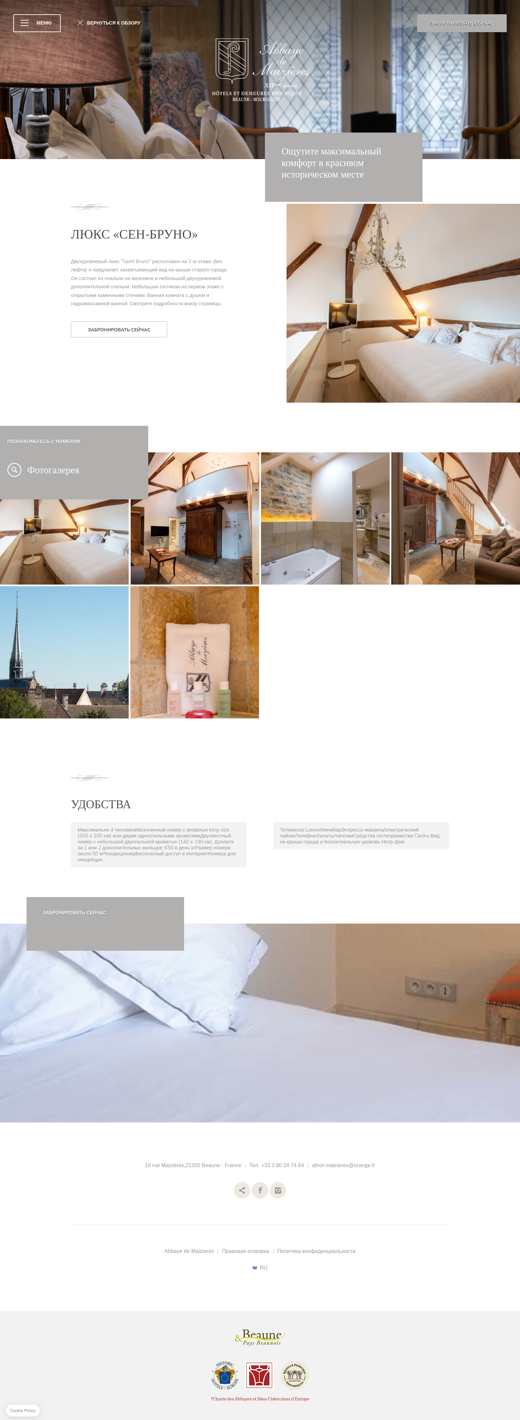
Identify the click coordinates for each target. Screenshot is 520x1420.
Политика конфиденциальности (316, 1251)
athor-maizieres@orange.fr (343, 1165)
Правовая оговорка (245, 1251)
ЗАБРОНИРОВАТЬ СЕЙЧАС (462, 23)
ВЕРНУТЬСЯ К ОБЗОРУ (114, 23)
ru (263, 1267)
